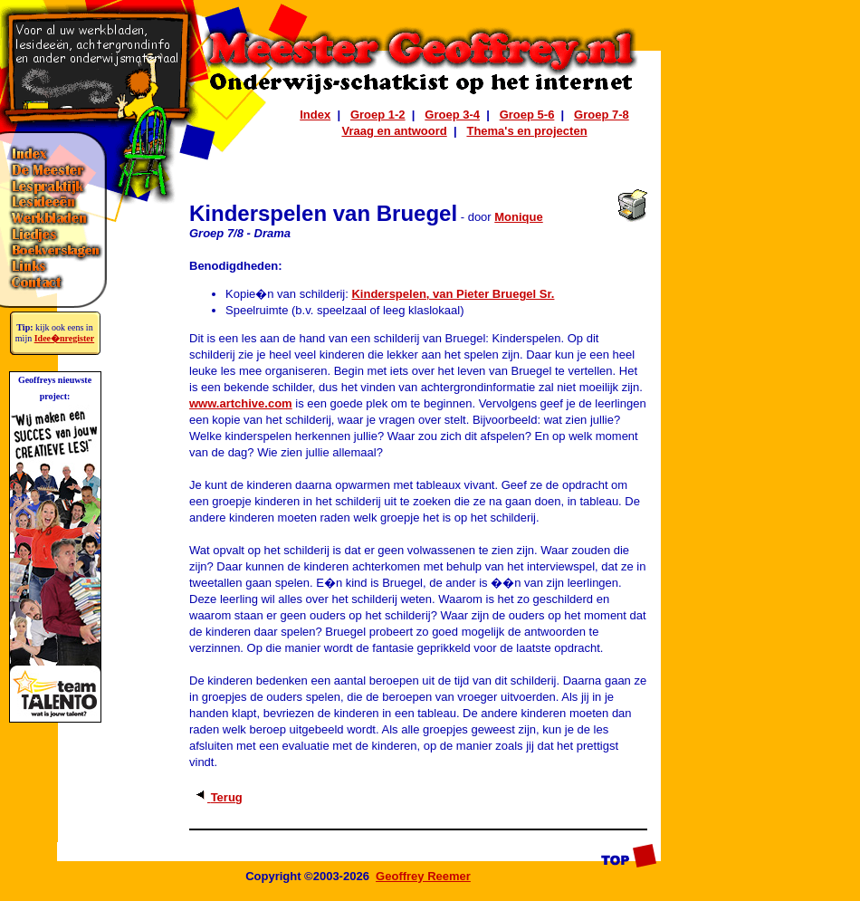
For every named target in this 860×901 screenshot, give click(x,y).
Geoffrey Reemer (423, 876)
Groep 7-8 (601, 114)
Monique (518, 217)
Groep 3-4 (452, 114)
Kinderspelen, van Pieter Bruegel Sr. (452, 294)
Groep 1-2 (378, 114)
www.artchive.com (240, 403)
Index (315, 114)
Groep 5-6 (527, 114)
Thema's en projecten (526, 131)
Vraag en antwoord (393, 131)
